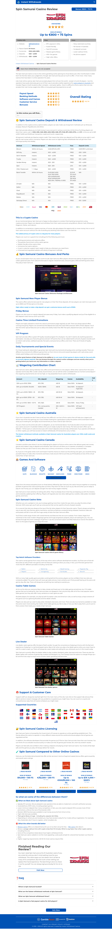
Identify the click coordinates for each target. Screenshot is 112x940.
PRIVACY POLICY (57, 924)
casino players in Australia (82, 83)
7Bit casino (71, 827)
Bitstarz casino (22, 827)
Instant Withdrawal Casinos (25, 63)
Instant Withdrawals (31, 2)
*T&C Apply (25, 779)
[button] (56, 887)
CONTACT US (46, 924)
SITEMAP (67, 924)
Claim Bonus (56, 478)
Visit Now (40, 870)
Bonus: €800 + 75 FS (84, 9)
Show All (82, 571)
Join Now (56, 910)
